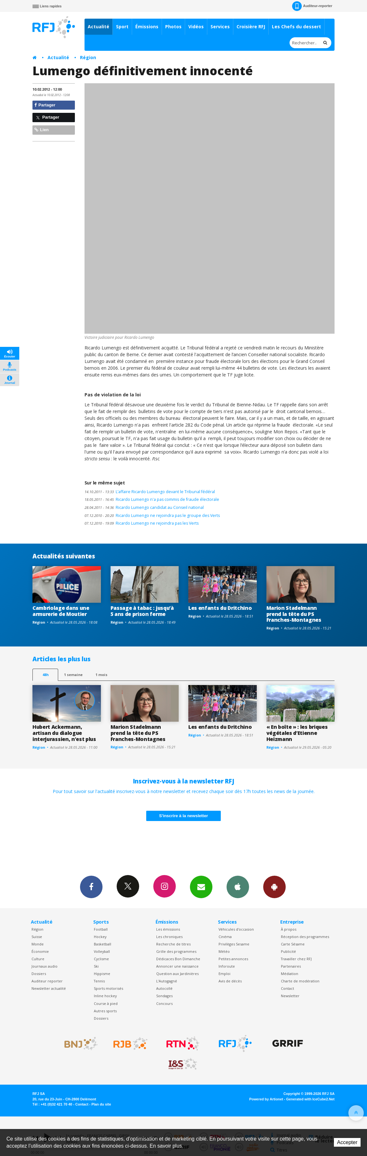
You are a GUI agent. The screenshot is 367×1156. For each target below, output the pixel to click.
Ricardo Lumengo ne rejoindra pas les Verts (142, 523)
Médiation (289, 973)
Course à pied (106, 1003)
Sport (122, 26)
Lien (41, 129)
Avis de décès (230, 981)
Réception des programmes (305, 937)
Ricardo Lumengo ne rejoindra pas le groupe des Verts (152, 515)
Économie (40, 951)
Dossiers (38, 973)
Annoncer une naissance (177, 966)
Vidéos (196, 26)
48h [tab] (45, 674)
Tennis (99, 981)
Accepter (347, 1142)
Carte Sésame (293, 944)
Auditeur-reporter (312, 6)
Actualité (98, 26)
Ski (96, 966)
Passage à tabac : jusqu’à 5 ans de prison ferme (142, 611)
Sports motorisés (108, 988)
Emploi (224, 973)
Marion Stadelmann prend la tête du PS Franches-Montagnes (293, 614)
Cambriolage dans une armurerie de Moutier (60, 611)
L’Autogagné (166, 981)
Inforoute (227, 966)
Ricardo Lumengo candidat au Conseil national (144, 507)
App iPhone (238, 887)
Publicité (288, 951)
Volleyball (102, 951)
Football (101, 929)
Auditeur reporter (47, 981)
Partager (44, 105)
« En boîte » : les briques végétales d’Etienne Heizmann (297, 733)
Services (220, 26)
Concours (164, 1003)
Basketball (102, 944)
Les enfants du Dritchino (220, 607)
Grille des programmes (176, 951)
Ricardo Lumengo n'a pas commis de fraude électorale (152, 499)
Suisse (36, 937)
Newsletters (201, 887)
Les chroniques (169, 937)
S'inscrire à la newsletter (183, 815)
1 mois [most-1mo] (101, 674)
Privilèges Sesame (234, 944)
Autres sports (105, 1011)
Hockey (100, 937)
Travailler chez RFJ (296, 959)
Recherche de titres (173, 944)
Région (88, 57)
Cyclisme (101, 959)
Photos (173, 26)
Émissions (146, 26)
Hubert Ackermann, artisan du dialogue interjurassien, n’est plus (64, 733)
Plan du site (101, 1104)
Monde (37, 944)
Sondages (164, 996)
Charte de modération (300, 981)
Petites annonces (233, 959)
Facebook (91, 887)
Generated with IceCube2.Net (310, 1099)
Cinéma (225, 937)
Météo (224, 951)
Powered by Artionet (266, 1099)
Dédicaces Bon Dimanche (178, 959)
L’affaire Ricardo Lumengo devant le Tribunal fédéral (150, 491)
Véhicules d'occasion (236, 929)
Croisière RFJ (251, 26)
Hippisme (102, 973)
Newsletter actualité (48, 988)
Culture (37, 959)
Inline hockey (105, 996)
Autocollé (164, 988)
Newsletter (290, 996)
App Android (274, 887)
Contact (287, 988)
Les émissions (168, 929)
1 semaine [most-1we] (73, 674)
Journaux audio (44, 966)
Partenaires (291, 966)
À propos (288, 929)
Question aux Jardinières (177, 973)
